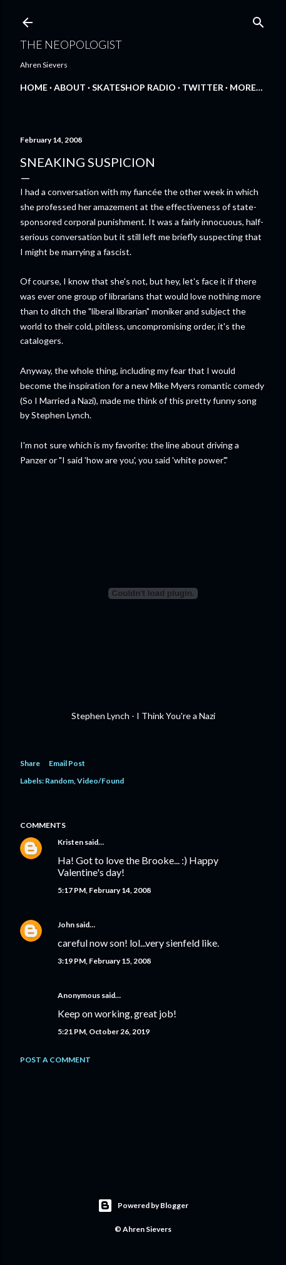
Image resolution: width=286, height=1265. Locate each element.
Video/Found (100, 780)
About (70, 87)
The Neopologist (71, 44)
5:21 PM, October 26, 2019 (104, 1031)
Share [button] (30, 763)
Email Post (67, 763)
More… (246, 87)
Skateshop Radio (134, 87)
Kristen (70, 842)
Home (34, 87)
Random (59, 780)
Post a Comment (55, 1059)
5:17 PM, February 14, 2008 (104, 890)
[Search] (258, 20)
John (66, 924)
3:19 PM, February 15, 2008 (104, 960)
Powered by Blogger (143, 1205)
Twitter (202, 87)
